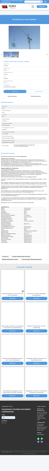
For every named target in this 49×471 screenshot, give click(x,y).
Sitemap (10, 468)
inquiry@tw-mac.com (8, 434)
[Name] (41, 2)
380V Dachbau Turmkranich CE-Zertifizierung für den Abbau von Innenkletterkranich (12, 343)
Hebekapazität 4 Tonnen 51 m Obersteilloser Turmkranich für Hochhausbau (36, 408)
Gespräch (42, 6)
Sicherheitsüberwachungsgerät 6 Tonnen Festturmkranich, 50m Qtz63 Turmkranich (12, 408)
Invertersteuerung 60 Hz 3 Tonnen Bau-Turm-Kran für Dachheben (12, 310)
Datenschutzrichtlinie (5, 468)
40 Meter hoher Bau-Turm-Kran (10, 275)
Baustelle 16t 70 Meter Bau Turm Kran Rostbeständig (36, 343)
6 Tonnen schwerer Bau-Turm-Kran (21, 273)
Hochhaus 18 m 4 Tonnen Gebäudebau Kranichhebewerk (36, 310)
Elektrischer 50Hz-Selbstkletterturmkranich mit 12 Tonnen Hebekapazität (12, 375)
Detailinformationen (12, 96)
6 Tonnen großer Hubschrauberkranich (32, 275)
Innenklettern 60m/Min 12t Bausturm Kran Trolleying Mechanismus (36, 375)
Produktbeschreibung (36, 96)
